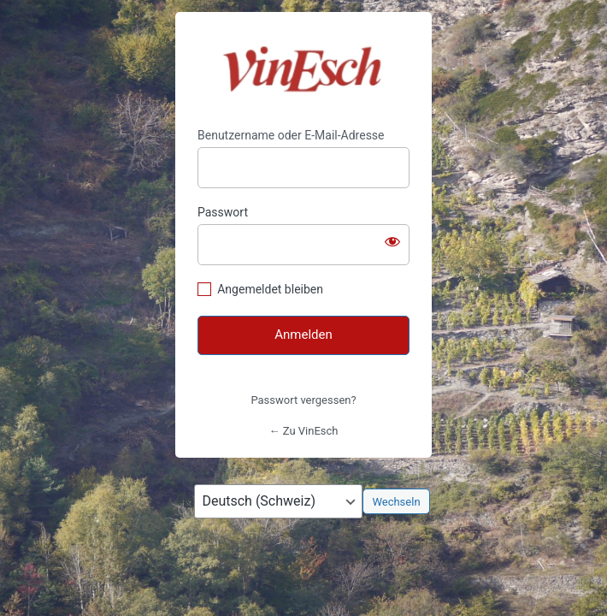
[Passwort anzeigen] (392, 241)
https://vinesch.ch (304, 70)
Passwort (222, 212)
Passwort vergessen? (303, 400)
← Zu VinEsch (304, 430)
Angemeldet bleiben (270, 289)
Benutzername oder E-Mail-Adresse (291, 135)
